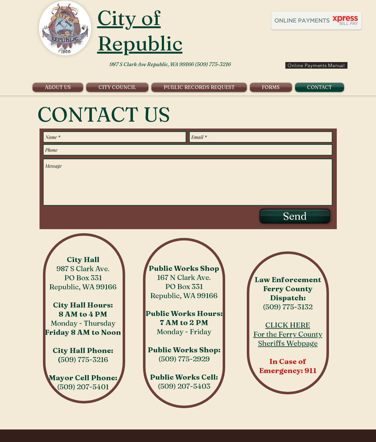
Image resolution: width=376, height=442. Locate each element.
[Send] (295, 216)
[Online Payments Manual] (316, 65)
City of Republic (140, 30)
